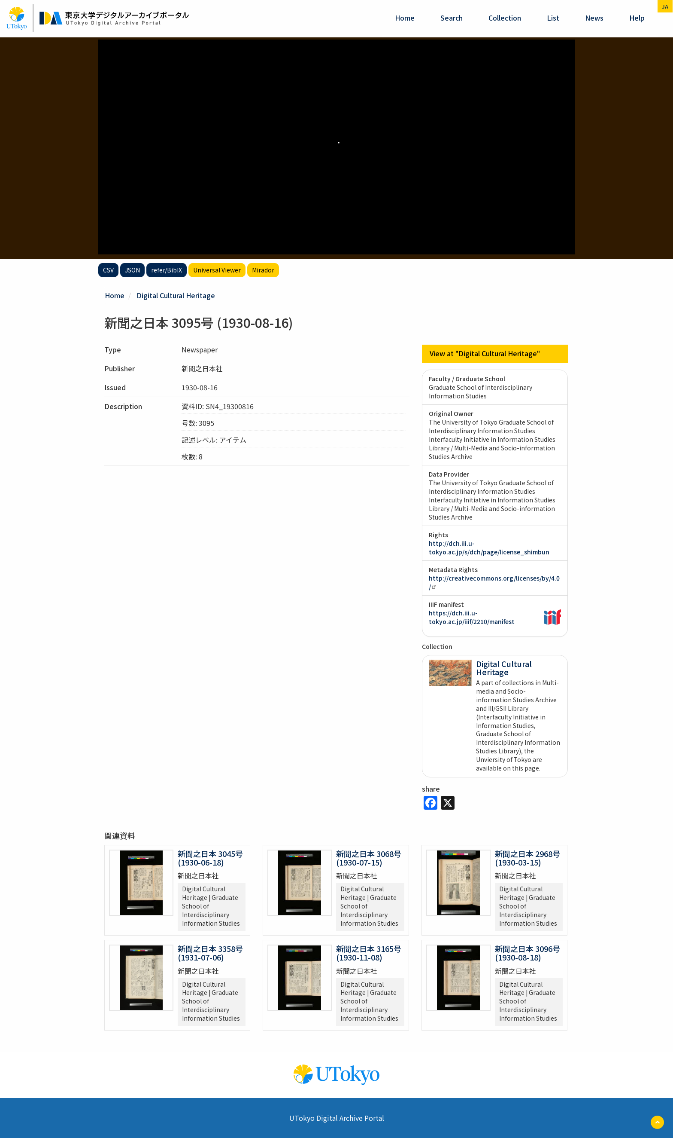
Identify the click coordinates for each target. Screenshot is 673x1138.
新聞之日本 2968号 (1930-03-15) (527, 857)
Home (405, 17)
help (637, 17)
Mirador (263, 270)
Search (451, 17)
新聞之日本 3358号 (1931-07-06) (210, 952)
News (594, 17)
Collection (504, 17)
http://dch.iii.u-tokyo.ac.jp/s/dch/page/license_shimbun (489, 547)
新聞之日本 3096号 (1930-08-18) (527, 952)
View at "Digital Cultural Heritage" (485, 354)
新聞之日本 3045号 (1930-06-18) (210, 857)
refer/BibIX (166, 270)
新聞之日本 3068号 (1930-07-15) (368, 857)
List (553, 17)
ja (665, 6)
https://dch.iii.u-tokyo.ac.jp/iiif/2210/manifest (472, 616)
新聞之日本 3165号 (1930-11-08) (368, 952)
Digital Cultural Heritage (175, 295)
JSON (132, 270)
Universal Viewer (217, 270)
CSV (108, 270)
